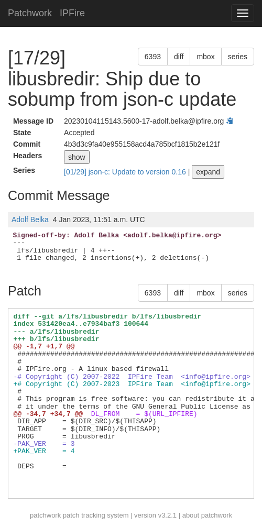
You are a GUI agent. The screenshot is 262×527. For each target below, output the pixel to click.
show (76, 157)
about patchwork (207, 515)
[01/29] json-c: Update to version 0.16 (126, 172)
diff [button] (178, 56)
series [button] (237, 56)
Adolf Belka (30, 219)
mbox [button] (205, 56)
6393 (153, 56)
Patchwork (30, 13)
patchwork (45, 515)
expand (208, 172)
